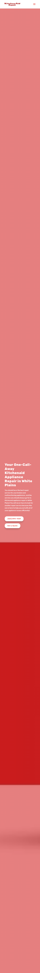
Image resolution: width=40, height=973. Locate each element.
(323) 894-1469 (14, 519)
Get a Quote (12, 526)
